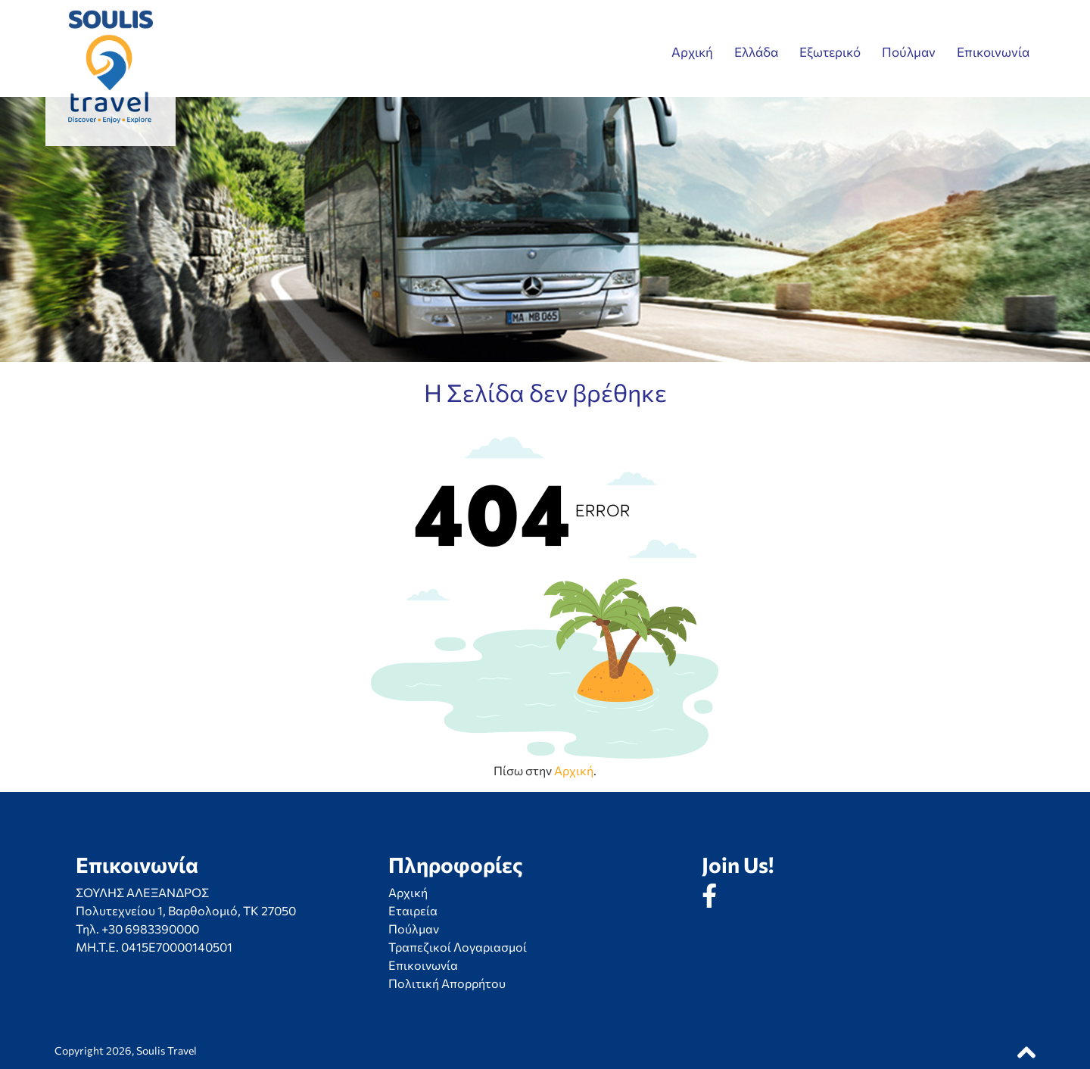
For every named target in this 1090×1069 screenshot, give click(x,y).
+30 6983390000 (150, 928)
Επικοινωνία (993, 52)
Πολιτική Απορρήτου (447, 983)
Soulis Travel (166, 1050)
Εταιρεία (413, 910)
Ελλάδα (756, 52)
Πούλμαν (909, 52)
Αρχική (692, 52)
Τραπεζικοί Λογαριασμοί (457, 947)
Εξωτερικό (830, 52)
